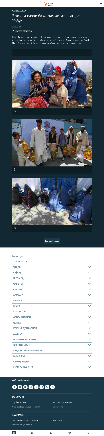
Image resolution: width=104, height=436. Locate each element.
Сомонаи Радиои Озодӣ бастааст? (26, 407)
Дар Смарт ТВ (58, 421)
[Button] (22, 31)
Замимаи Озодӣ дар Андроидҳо (25, 421)
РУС (69, 433)
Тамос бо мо (58, 407)
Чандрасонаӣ (19, 11)
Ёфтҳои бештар (52, 241)
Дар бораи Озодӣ (19, 402)
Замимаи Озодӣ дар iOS (22, 425)
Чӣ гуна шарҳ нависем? (63, 402)
